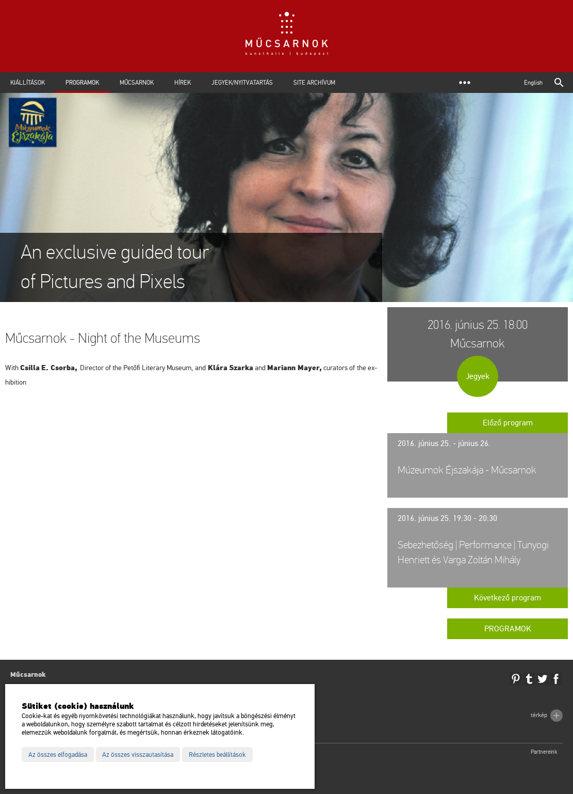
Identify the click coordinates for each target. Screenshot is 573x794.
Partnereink (544, 752)
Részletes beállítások (217, 755)
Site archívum (314, 82)
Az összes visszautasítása (137, 755)
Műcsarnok (137, 82)
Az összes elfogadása (57, 755)
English (533, 82)
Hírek (182, 82)
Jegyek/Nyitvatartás (242, 82)
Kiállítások (27, 82)
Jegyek (477, 376)
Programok (82, 82)
